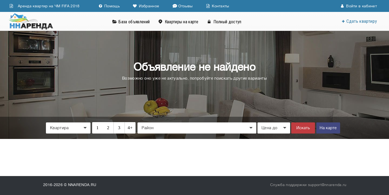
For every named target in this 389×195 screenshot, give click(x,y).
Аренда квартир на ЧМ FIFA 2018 (44, 6)
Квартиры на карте (181, 21)
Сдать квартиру (361, 21)
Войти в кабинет (358, 6)
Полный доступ (227, 21)
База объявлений (134, 21)
